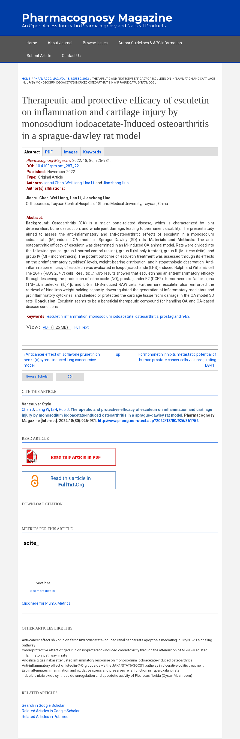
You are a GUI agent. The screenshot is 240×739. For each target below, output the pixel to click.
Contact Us (71, 56)
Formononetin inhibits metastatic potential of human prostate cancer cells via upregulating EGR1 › (177, 360)
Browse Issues (95, 43)
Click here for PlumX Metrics (46, 603)
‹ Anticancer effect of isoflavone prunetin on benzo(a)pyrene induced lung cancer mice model (62, 360)
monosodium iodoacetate (111, 316)
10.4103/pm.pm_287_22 (57, 166)
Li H (54, 409)
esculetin (55, 316)
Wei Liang (73, 183)
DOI (70, 376)
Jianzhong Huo (116, 183)
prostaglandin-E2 (175, 316)
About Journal (60, 43)
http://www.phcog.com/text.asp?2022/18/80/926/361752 (148, 421)
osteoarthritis (146, 316)
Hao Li (88, 183)
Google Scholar (37, 376)
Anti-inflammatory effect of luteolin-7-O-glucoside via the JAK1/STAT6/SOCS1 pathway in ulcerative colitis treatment (113, 665)
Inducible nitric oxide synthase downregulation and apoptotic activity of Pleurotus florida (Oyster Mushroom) (107, 675)
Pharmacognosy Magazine (97, 17)
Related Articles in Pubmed (45, 716)
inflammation (76, 316)
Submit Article (39, 56)
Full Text (81, 327)
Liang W (42, 409)
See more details (42, 591)
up (118, 354)
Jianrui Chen (53, 183)
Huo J (64, 409)
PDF (46, 327)
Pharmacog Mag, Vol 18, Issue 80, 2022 (61, 78)
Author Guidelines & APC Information (150, 43)
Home (32, 43)
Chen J (28, 409)
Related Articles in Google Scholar (51, 711)
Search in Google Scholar (43, 705)
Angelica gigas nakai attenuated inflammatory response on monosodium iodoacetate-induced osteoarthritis (107, 660)
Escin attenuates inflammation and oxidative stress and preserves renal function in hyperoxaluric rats (100, 670)
